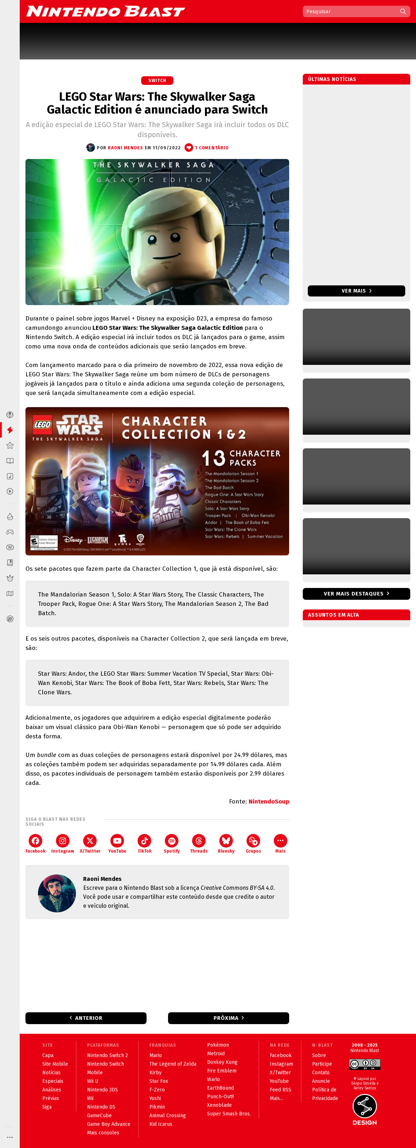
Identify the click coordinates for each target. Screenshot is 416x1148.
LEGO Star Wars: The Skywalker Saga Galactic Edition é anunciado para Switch (157, 103)
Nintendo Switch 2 (107, 1055)
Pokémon (218, 1045)
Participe (322, 1064)
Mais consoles (103, 1133)
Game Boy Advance (108, 1124)
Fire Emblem (221, 1071)
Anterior (88, 1018)
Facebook (35, 844)
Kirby (155, 1073)
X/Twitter (90, 844)
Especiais (52, 1081)
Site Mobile (55, 1064)
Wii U (92, 1081)
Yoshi (155, 1098)
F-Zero (157, 1090)
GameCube (99, 1116)
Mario (155, 1055)
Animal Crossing (167, 1116)
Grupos (253, 844)
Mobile (95, 1073)
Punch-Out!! (220, 1097)
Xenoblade (219, 1105)
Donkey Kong (222, 1062)
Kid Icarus (160, 1124)
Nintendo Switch (105, 1064)
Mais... (276, 1098)
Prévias (50, 1098)
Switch (157, 80)
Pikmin (157, 1107)
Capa (47, 1055)
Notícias (51, 1073)
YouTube (117, 844)
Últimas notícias (332, 79)
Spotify (172, 844)
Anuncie (321, 1081)
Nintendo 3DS (102, 1090)
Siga (47, 1107)
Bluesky (226, 844)
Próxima (226, 1018)
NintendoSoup (269, 801)
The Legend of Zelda (172, 1064)
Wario (213, 1079)
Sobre (319, 1055)
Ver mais (357, 291)
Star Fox (158, 1081)
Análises (51, 1090)
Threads (199, 844)
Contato (321, 1073)
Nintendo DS (101, 1107)
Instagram (62, 844)
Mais (280, 844)
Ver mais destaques (354, 593)
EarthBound (220, 1088)
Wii (90, 1098)
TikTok (145, 844)
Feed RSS (280, 1090)
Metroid (216, 1054)
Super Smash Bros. (229, 1114)
